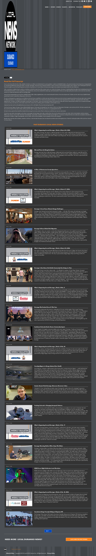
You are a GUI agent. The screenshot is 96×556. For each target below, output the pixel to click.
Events (58, 7)
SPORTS (53, 7)
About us (69, 1)
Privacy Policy (51, 553)
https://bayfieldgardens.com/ (18, 69)
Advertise (72, 7)
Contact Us (77, 1)
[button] (47, 7)
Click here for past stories (78, 539)
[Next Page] (48, 530)
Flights (64, 7)
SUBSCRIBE (87, 6)
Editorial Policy (10, 553)
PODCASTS (79, 7)
